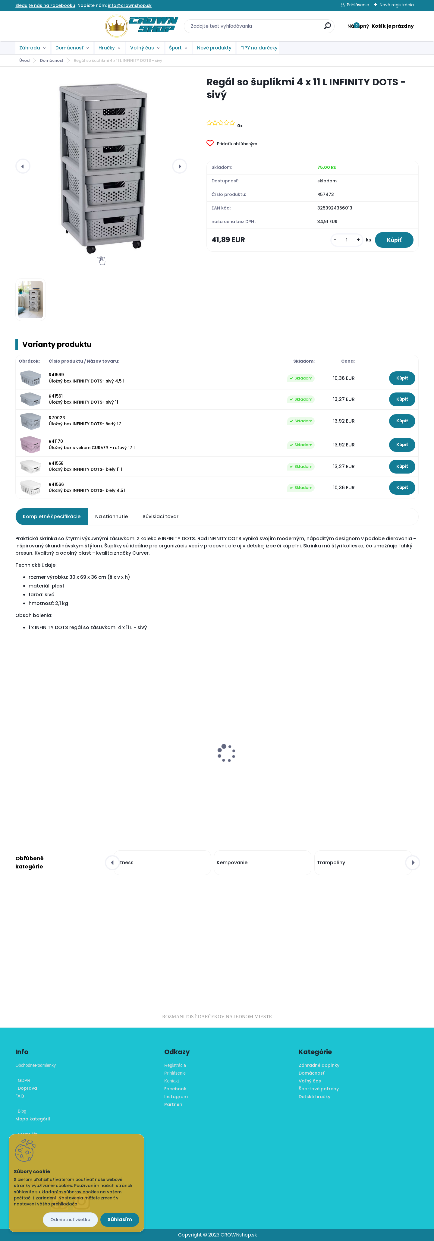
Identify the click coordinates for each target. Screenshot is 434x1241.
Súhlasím (120, 1219)
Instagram (176, 1097)
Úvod (24, 60)
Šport (175, 48)
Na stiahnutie (111, 516)
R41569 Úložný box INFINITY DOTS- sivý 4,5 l (86, 378)
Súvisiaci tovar (160, 516)
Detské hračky (314, 1097)
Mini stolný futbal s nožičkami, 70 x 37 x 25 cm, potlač (165, 767)
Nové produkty (214, 48)
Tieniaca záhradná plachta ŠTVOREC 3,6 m (63, 743)
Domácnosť (69, 48)
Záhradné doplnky (319, 1065)
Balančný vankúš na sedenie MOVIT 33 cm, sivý (265, 767)
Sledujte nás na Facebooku (45, 5)
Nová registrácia (397, 5)
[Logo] (52, 26)
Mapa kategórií (32, 1119)
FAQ (19, 1096)
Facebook (175, 1089)
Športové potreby (319, 1089)
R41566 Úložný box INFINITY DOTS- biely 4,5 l (87, 487)
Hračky (107, 48)
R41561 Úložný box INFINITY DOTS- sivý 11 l (85, 399)
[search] (282, 28)
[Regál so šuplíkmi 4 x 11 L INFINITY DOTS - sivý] (101, 166)
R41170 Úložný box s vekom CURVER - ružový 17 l (92, 444)
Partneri (173, 1104)
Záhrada (29, 48)
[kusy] (346, 240)
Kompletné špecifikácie (51, 516)
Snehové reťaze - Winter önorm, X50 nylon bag (367, 750)
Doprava (26, 1088)
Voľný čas (142, 48)
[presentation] (22, 166)
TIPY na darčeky (259, 48)
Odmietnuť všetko (70, 1220)
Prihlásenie (358, 5)
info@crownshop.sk (130, 5)
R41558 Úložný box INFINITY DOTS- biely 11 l (85, 466)
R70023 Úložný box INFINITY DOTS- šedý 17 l (86, 421)
